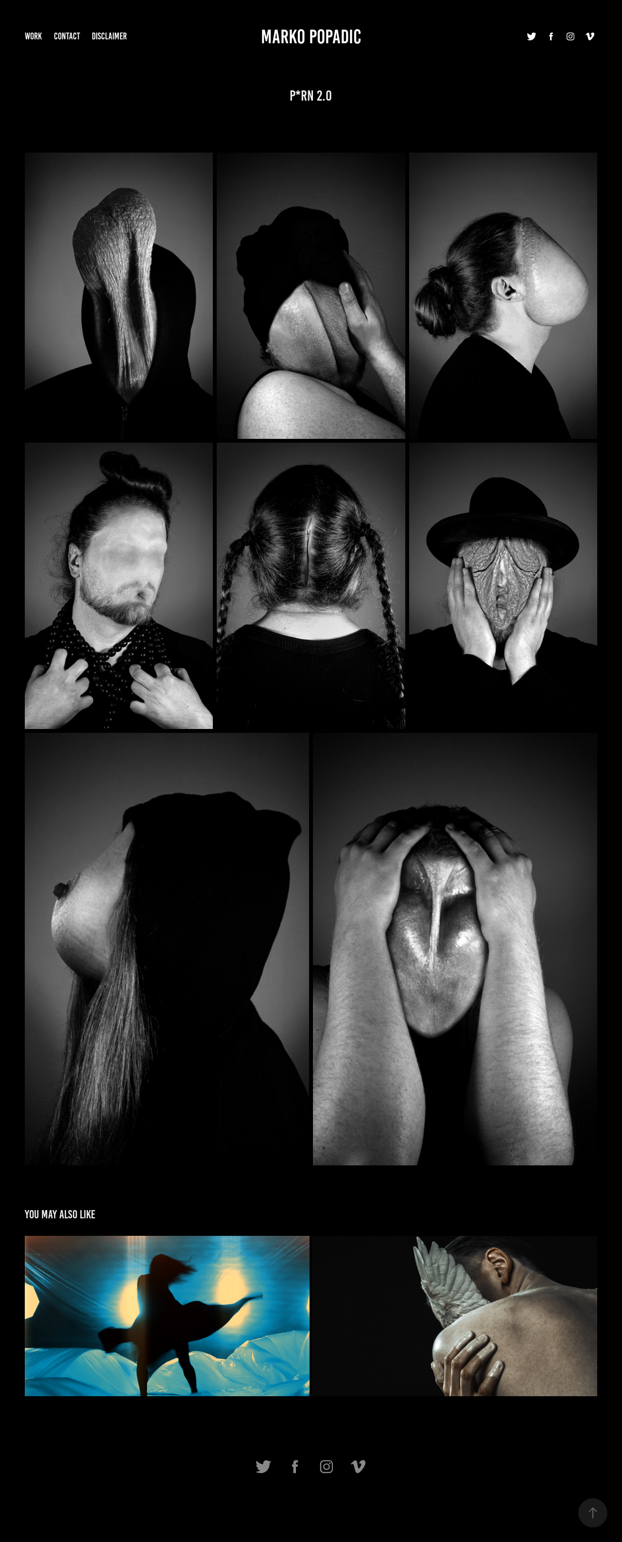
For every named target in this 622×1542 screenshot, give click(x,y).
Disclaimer (109, 36)
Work (33, 36)
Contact (67, 36)
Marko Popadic (311, 36)
